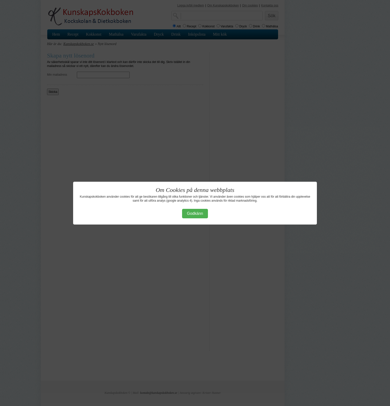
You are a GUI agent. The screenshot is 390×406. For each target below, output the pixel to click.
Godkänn (195, 213)
